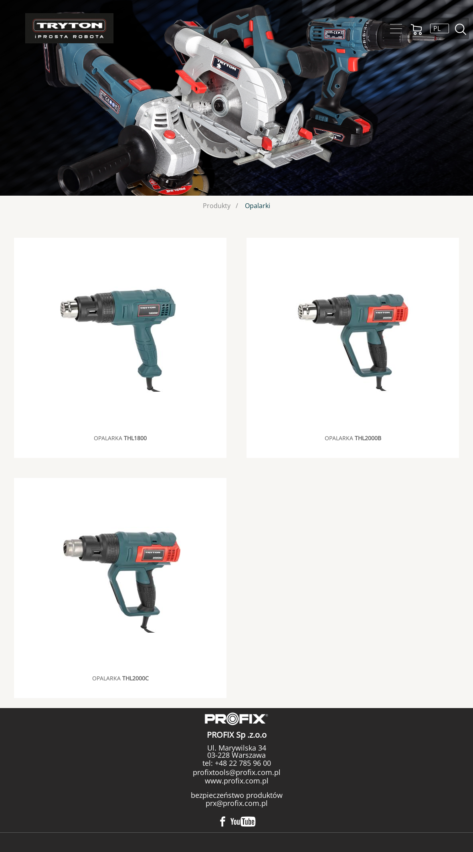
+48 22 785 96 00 (242, 763)
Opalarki (257, 205)
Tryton (69, 28)
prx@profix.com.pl (237, 803)
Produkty (216, 205)
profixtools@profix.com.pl (237, 772)
